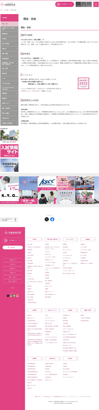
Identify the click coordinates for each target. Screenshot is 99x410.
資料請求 (89, 6)
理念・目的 (5, 23)
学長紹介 (4, 38)
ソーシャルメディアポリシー (84, 396)
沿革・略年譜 (5, 43)
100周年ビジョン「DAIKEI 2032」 (31, 91)
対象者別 (78, 6)
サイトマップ (72, 396)
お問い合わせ (47, 396)
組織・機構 (5, 53)
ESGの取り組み (6, 83)
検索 (84, 6)
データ (3, 78)
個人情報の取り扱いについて (59, 396)
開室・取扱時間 (6, 108)
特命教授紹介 (5, 58)
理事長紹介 (5, 33)
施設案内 (4, 98)
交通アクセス (38, 396)
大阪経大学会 (5, 118)
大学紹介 (7, 10)
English (12, 287)
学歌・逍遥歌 (5, 113)
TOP (1, 10)
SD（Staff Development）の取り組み (8, 88)
